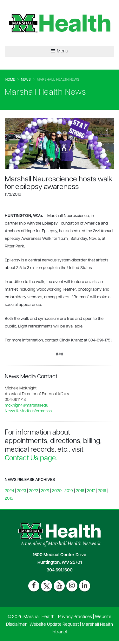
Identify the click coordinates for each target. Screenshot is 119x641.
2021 (45, 491)
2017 (91, 491)
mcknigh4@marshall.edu (26, 405)
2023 (21, 491)
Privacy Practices (75, 617)
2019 (68, 491)
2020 (57, 491)
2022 (33, 491)
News (26, 80)
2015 (9, 498)
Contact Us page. (31, 458)
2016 (102, 491)
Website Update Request (54, 624)
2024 (9, 491)
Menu (59, 51)
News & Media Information (28, 411)
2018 (80, 491)
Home (10, 80)
